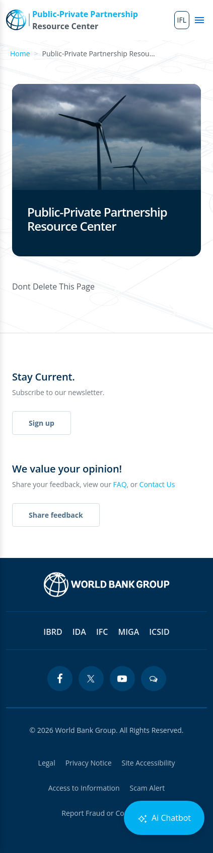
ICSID (159, 631)
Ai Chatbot (164, 818)
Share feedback (56, 515)
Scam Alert (147, 788)
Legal (46, 763)
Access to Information (84, 788)
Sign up (41, 423)
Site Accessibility (148, 763)
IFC (102, 631)
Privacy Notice (88, 763)
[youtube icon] (122, 678)
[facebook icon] (60, 678)
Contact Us (157, 484)
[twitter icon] (91, 678)
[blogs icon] (153, 678)
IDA (79, 631)
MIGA (128, 631)
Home (20, 53)
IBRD (52, 631)
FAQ (120, 484)
